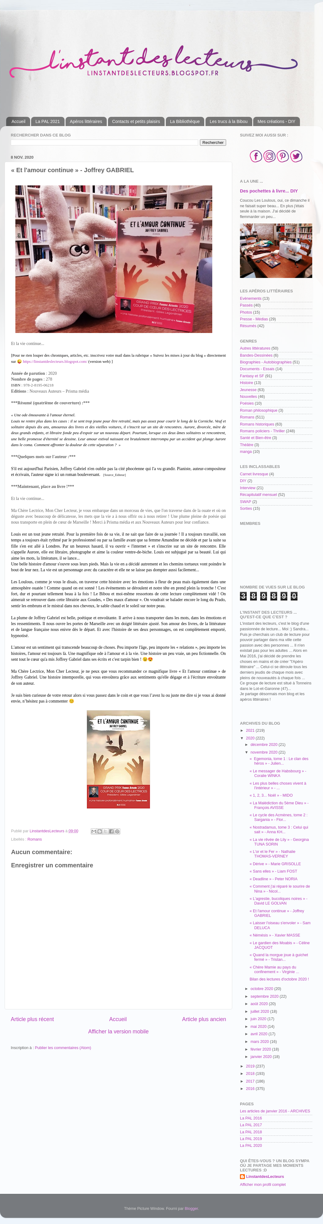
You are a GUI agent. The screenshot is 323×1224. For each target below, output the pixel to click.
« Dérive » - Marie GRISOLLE (275, 864)
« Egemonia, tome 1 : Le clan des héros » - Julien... (278, 761)
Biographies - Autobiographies (266, 362)
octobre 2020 (262, 989)
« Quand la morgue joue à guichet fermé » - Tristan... (278, 957)
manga (246, 452)
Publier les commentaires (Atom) (63, 1048)
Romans (34, 839)
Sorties (246, 508)
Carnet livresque (254, 474)
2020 (251, 738)
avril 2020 (260, 1034)
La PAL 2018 (251, 1132)
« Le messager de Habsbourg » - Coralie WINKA (277, 773)
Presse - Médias (254, 319)
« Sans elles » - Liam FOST (273, 871)
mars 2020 (260, 1042)
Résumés (248, 326)
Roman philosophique (258, 410)
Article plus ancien (204, 1019)
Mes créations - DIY (276, 121)
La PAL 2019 (251, 1139)
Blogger (191, 1208)
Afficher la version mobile (118, 1031)
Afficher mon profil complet (263, 1184)
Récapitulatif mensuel (258, 495)
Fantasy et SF (252, 376)
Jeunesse (248, 390)
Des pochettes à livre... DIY (269, 190)
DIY (243, 481)
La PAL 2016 (251, 1118)
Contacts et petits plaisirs (136, 121)
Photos (246, 312)
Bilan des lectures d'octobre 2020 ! (279, 979)
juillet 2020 (260, 1011)
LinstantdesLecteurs (265, 1176)
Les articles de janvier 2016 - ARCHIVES (275, 1111)
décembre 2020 (265, 745)
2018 (251, 1073)
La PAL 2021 (47, 121)
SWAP (245, 502)
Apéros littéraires (86, 121)
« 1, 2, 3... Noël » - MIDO (271, 795)
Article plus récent (32, 1019)
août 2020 (260, 1004)
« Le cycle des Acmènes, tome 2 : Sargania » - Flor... (278, 817)
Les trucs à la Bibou (229, 121)
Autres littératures (255, 348)
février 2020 (261, 1049)
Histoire (246, 383)
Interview (247, 488)
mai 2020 (259, 1026)
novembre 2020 (265, 752)
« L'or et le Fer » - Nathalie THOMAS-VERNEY (272, 854)
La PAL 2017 (251, 1125)
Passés (246, 305)
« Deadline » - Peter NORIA (273, 879)
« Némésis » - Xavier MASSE (274, 935)
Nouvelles (248, 396)
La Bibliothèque (185, 121)
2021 (251, 730)
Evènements (250, 298)
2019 (251, 1066)
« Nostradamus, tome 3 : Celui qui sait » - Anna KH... (278, 829)
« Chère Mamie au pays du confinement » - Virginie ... (274, 969)
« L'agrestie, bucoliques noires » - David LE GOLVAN (278, 901)
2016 (251, 1089)
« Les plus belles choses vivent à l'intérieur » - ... (277, 785)
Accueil (19, 121)
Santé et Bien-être (255, 438)
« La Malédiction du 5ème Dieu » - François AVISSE (279, 805)
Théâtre (246, 445)
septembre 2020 (265, 996)
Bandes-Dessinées (256, 355)
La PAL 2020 (251, 1145)
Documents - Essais (257, 369)
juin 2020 (259, 1019)
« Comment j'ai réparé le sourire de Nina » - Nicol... (279, 888)
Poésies (247, 403)
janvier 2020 (262, 1057)
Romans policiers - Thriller (262, 431)
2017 (251, 1081)
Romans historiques (257, 424)
